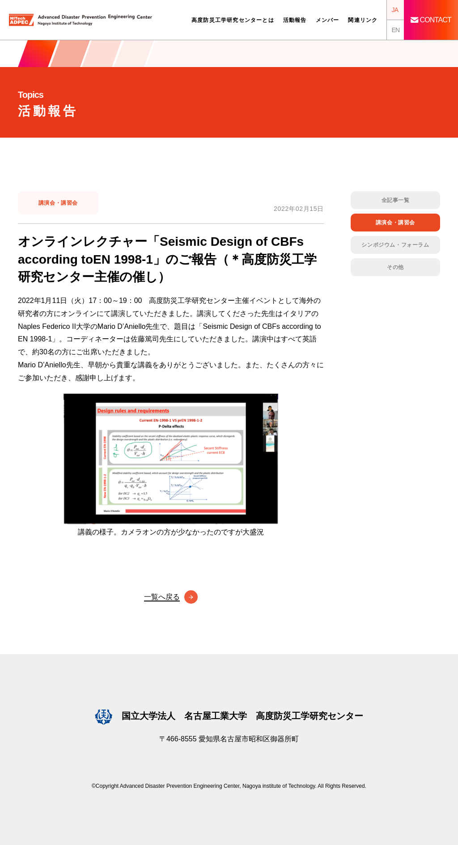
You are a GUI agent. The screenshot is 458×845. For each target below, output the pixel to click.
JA (394, 9)
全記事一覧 (396, 200)
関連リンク (362, 20)
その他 (395, 267)
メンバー (327, 20)
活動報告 (295, 20)
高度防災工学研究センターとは (232, 20)
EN (395, 30)
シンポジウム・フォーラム (395, 245)
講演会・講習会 (58, 203)
